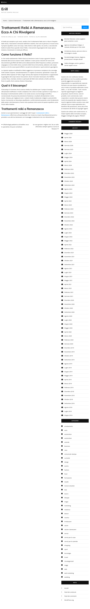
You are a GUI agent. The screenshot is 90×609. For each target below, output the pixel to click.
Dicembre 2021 (69, 252)
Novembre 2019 (69, 352)
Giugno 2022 (68, 237)
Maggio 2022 (68, 241)
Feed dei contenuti (70, 592)
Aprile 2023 (68, 201)
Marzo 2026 (68, 141)
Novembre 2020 (69, 304)
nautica (66, 517)
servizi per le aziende (71, 541)
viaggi (66, 565)
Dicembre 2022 (69, 217)
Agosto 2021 (68, 268)
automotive (68, 438)
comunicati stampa (70, 454)
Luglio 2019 (68, 368)
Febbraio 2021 (68, 292)
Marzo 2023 (68, 205)
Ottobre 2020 (68, 308)
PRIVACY (82, 116)
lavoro (66, 494)
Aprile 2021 (68, 284)
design (66, 462)
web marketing (69, 573)
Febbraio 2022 (68, 248)
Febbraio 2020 (68, 340)
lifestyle (66, 498)
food (65, 474)
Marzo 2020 (68, 336)
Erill (4, 9)
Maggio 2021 (68, 280)
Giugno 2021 (68, 276)
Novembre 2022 (69, 221)
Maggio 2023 (68, 197)
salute (66, 525)
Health (66, 482)
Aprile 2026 (68, 137)
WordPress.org (69, 600)
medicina (67, 509)
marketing (67, 506)
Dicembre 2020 (69, 300)
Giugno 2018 (68, 415)
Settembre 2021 (69, 264)
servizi (66, 533)
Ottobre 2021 (68, 260)
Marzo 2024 (68, 165)
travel (66, 557)
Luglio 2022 (68, 233)
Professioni (67, 521)
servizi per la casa (69, 537)
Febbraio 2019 (68, 387)
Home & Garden (69, 486)
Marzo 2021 (68, 288)
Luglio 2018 (68, 411)
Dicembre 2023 (69, 173)
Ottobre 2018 (68, 399)
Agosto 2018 (68, 407)
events (66, 466)
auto (65, 430)
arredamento (68, 426)
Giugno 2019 (68, 371)
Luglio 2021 (68, 272)
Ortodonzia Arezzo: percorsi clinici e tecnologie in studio (75, 52)
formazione (68, 478)
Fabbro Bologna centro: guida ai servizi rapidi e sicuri (74, 64)
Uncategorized (69, 561)
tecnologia (67, 553)
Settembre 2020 (69, 312)
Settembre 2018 (69, 403)
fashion (66, 470)
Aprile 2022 (68, 245)
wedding (67, 577)
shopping (67, 545)
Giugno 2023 (68, 193)
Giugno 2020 (68, 324)
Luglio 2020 (68, 320)
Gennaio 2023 (68, 213)
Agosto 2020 (68, 316)
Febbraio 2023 (68, 209)
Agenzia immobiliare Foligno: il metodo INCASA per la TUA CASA (74, 46)
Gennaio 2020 (68, 344)
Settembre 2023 (69, 185)
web (65, 569)
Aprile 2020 (68, 332)
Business (67, 446)
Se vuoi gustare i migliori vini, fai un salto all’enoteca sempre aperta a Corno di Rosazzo (46, 127)
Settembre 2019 (69, 360)
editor (26, 37)
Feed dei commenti (70, 596)
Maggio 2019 (68, 375)
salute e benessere (41, 37)
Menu (4, 2)
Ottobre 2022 (68, 225)
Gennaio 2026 (68, 145)
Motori (66, 513)
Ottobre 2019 (68, 356)
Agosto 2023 (68, 189)
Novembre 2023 (69, 177)
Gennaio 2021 (68, 296)
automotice (68, 434)
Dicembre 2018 (69, 391)
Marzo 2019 (68, 383)
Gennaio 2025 (68, 149)
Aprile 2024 (68, 161)
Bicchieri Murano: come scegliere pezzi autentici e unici (74, 40)
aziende (66, 442)
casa (65, 450)
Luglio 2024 (68, 153)
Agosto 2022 (68, 229)
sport (66, 549)
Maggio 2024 (68, 157)
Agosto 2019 (68, 364)
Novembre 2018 (69, 395)
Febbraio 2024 (68, 169)
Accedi (66, 588)
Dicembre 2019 (69, 348)
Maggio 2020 (68, 328)
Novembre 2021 (69, 256)
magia (66, 502)
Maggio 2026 (68, 133)
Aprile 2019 (68, 379)
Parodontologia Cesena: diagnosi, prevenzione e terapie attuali (74, 58)
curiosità (67, 458)
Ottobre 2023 (68, 181)
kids (65, 490)
